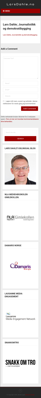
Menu (7, 11)
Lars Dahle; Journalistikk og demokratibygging (20, 35)
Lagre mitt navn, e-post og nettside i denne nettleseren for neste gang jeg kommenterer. (20, 102)
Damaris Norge (29, 395)
